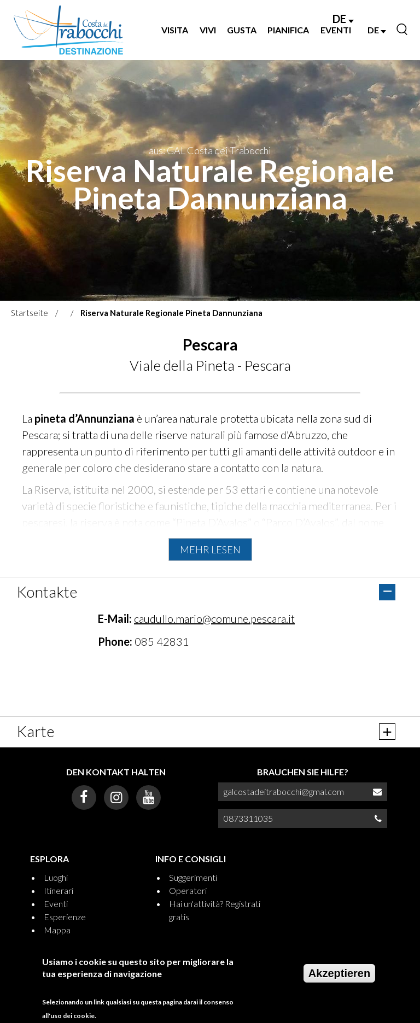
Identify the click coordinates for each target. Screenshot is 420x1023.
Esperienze (65, 916)
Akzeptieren (339, 973)
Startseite (29, 313)
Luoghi (56, 877)
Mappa (57, 930)
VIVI (208, 30)
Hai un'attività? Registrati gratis (214, 910)
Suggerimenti (193, 877)
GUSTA (241, 30)
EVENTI (335, 30)
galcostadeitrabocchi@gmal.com (284, 791)
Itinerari (58, 890)
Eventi (56, 903)
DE (343, 18)
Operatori (188, 890)
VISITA (174, 30)
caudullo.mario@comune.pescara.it (214, 618)
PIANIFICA (288, 30)
